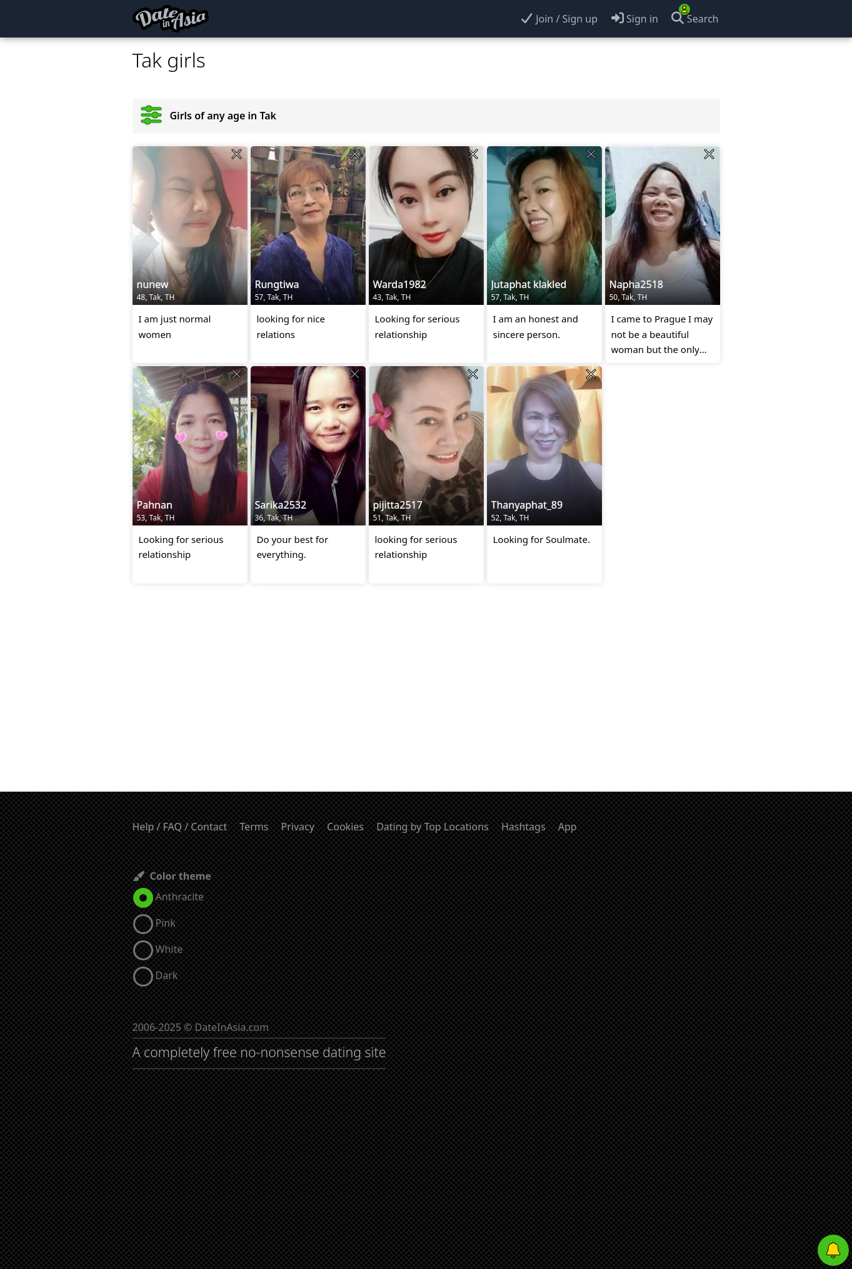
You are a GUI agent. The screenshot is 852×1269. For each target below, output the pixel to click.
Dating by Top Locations (432, 827)
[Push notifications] (833, 1250)
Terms (253, 827)
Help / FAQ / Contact (180, 827)
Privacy (297, 827)
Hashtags (523, 827)
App (567, 827)
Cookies (345, 827)
